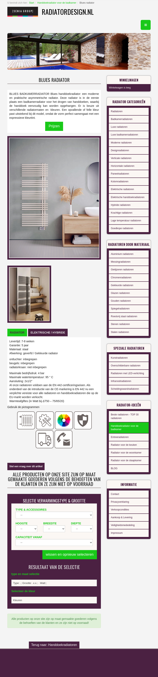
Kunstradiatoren (119, 357)
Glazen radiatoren (120, 293)
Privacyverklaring (120, 501)
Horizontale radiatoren (122, 166)
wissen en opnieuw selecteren (70, 554)
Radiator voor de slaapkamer (126, 460)
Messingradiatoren (121, 261)
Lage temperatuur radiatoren (126, 220)
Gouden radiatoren (121, 300)
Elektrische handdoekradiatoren (127, 197)
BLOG (114, 468)
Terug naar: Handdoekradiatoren (54, 645)
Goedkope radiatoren (122, 228)
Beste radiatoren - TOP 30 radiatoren (124, 416)
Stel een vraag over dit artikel (26, 466)
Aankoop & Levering (121, 517)
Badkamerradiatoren (122, 119)
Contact (115, 494)
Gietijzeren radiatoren (122, 269)
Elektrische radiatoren (122, 189)
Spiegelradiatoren (120, 308)
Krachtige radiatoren (121, 212)
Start (31, 2)
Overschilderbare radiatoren (125, 365)
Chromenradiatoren (121, 277)
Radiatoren (117, 111)
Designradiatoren (120, 150)
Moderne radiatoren (121, 142)
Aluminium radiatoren (122, 254)
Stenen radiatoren (120, 324)
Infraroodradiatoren (121, 381)
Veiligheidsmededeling (123, 525)
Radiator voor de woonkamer (126, 452)
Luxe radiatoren (119, 127)
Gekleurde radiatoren (122, 285)
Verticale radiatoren (121, 158)
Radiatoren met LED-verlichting (127, 373)
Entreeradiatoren (120, 437)
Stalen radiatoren (120, 332)
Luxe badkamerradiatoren (124, 134)
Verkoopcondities (120, 509)
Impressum (117, 533)
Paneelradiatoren (120, 173)
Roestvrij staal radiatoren (124, 316)
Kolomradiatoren (119, 181)
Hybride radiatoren (121, 205)
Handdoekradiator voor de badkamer (56, 2)
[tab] (17, 332)
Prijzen (54, 126)
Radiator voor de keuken (124, 444)
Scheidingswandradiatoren (125, 389)
